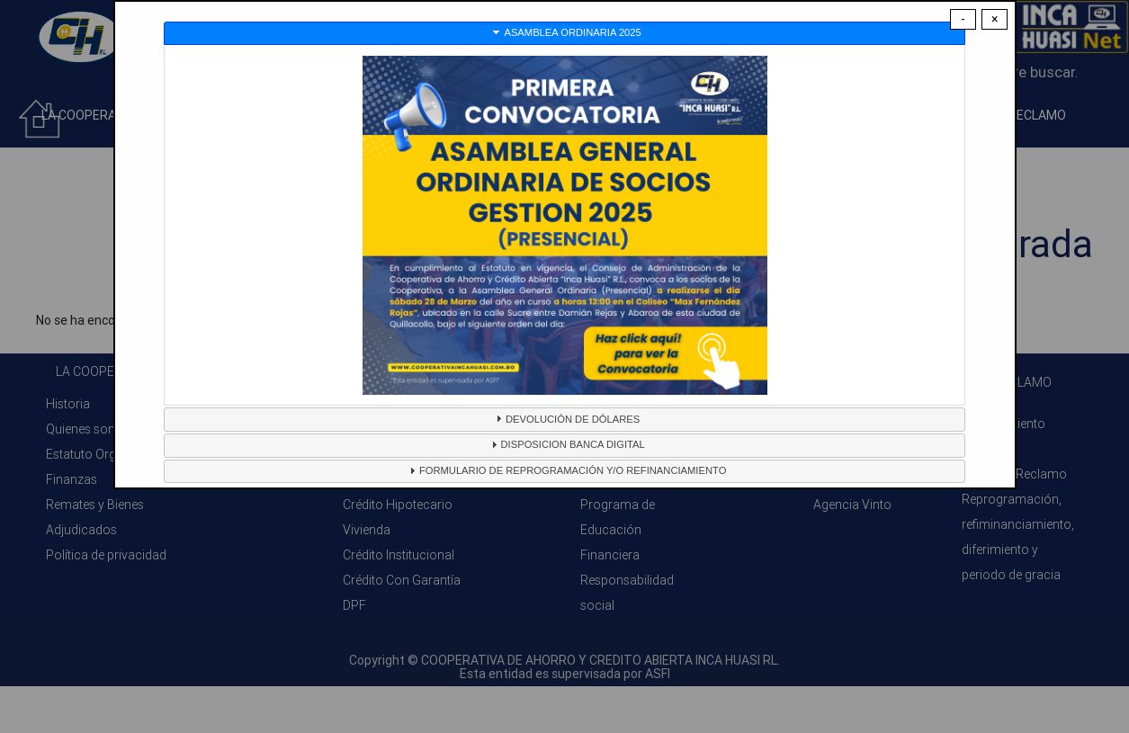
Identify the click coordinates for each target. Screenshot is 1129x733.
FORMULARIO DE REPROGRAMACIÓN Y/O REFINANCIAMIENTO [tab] (565, 470)
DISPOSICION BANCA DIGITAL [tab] (566, 444)
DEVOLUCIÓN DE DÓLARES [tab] (565, 418)
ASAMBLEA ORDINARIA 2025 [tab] (565, 32)
